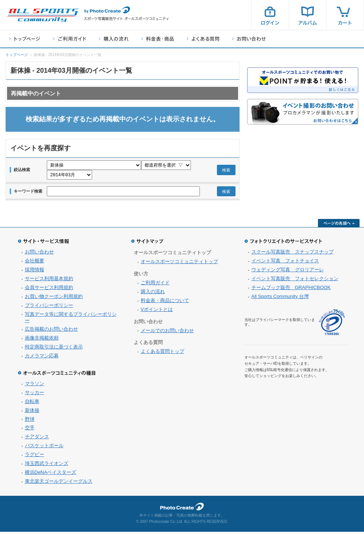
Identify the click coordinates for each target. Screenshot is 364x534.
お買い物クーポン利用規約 (54, 298)
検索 (226, 171)
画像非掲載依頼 (42, 340)
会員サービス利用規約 (49, 289)
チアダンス (37, 439)
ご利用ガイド (69, 39)
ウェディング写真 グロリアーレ (287, 272)
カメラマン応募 (42, 358)
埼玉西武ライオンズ (46, 465)
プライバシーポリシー (49, 307)
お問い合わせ (249, 39)
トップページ (24, 39)
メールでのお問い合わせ (167, 332)
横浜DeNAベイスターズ (51, 474)
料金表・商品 (158, 39)
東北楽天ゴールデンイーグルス (58, 483)
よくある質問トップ (162, 353)
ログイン (270, 15)
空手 (30, 430)
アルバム (307, 15)
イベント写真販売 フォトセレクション (294, 281)
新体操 (32, 412)
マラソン (34, 386)
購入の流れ (113, 39)
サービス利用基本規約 (49, 281)
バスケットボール (44, 448)
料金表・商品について (165, 302)
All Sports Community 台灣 (280, 298)
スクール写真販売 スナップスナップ (292, 254)
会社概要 (34, 263)
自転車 (32, 403)
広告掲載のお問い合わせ (51, 331)
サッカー (34, 394)
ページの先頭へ (339, 225)
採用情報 (34, 272)
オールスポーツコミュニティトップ (179, 263)
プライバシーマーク (332, 324)
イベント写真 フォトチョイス (285, 263)
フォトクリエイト (182, 509)
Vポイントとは (157, 311)
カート (345, 15)
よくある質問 (203, 39)
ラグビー (34, 456)
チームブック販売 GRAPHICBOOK (291, 289)
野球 (30, 421)
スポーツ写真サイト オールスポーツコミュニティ (43, 15)
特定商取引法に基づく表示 (54, 349)
